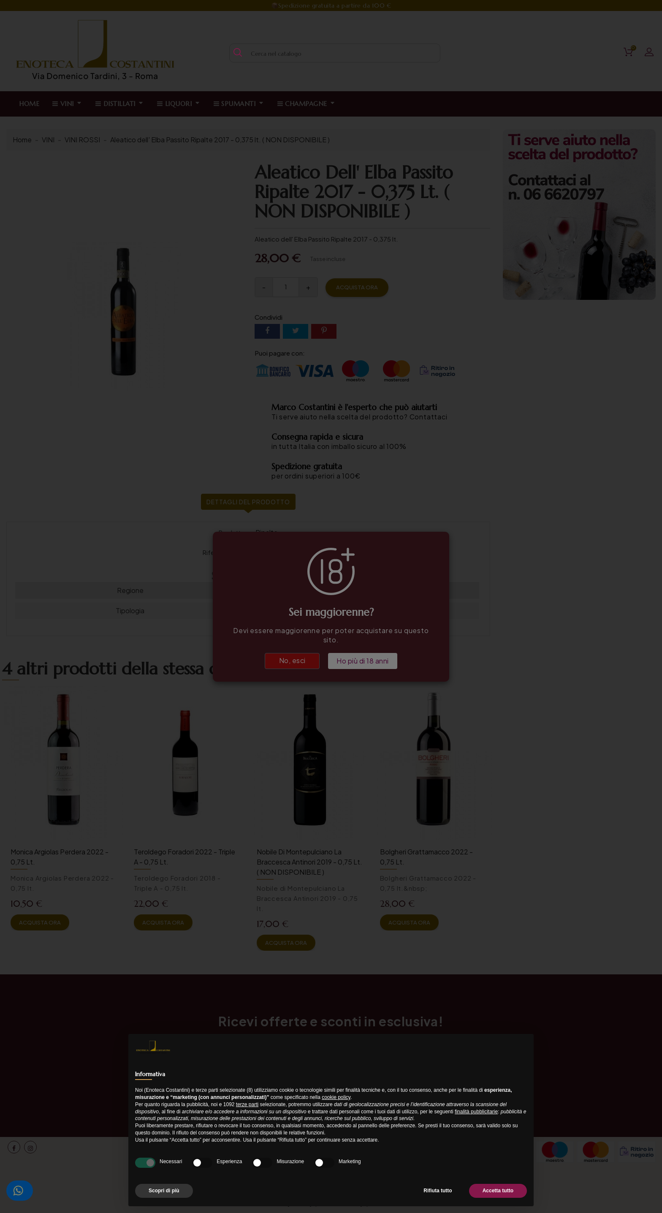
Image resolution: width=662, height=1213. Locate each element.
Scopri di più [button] (164, 1191)
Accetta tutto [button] (498, 1191)
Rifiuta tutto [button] (437, 1191)
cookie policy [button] (336, 1097)
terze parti (247, 1104)
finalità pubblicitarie (476, 1112)
